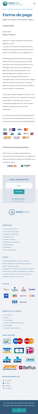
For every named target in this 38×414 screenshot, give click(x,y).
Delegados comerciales (11, 234)
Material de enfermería (15, 263)
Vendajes (5, 276)
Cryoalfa (5, 261)
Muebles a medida (9, 239)
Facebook (7, 380)
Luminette (20, 261)
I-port (16, 276)
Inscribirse (19, 191)
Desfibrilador (12, 261)
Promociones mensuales (11, 231)
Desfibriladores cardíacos (26, 271)
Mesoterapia (15, 274)
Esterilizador (6, 269)
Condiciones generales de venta (14, 323)
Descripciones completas (12, 242)
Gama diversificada (10, 250)
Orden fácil (7, 247)
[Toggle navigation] (34, 3)
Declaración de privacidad (12, 328)
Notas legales (8, 325)
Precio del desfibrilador (27, 269)
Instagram (7, 388)
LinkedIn (7, 385)
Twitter (6, 383)
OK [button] (19, 410)
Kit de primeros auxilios (10, 271)
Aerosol (21, 276)
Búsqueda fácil (8, 245)
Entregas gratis (8, 237)
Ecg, (20, 274)
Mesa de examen (13, 266)
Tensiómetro (15, 269)
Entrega (6, 317)
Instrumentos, (26, 274)
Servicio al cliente (14, 9)
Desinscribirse (18, 199)
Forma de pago (8, 320)
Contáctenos (8, 315)
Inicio (4, 9)
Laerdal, (11, 276)
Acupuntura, (6, 274)
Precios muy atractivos (11, 229)
